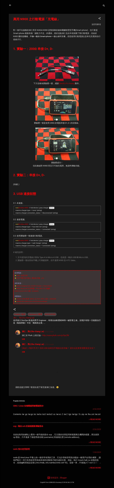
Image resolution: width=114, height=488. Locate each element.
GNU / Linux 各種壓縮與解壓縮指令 (28, 406)
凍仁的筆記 (20, 5)
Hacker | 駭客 (20, 314)
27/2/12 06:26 (49, 331)
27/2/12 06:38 (49, 344)
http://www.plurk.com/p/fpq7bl (55, 335)
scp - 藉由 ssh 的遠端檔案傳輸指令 (28, 426)
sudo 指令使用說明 (21, 449)
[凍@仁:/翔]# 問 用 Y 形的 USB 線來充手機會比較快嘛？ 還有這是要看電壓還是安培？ (58, 348)
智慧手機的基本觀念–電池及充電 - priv (30, 278)
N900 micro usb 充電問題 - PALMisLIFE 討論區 (33, 288)
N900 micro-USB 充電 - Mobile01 (27, 291)
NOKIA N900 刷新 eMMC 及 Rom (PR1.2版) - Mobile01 (36, 299)
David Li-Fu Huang (66, 83)
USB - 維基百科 (21, 275)
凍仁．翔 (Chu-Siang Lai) (33, 331)
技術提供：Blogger (57, 478)
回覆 (23, 339)
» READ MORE (95, 419)
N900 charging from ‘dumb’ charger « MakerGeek (34, 286)
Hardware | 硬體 (35, 314)
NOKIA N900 (50, 314)
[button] (99, 18)
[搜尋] (104, 6)
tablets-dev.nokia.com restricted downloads (31, 301)
